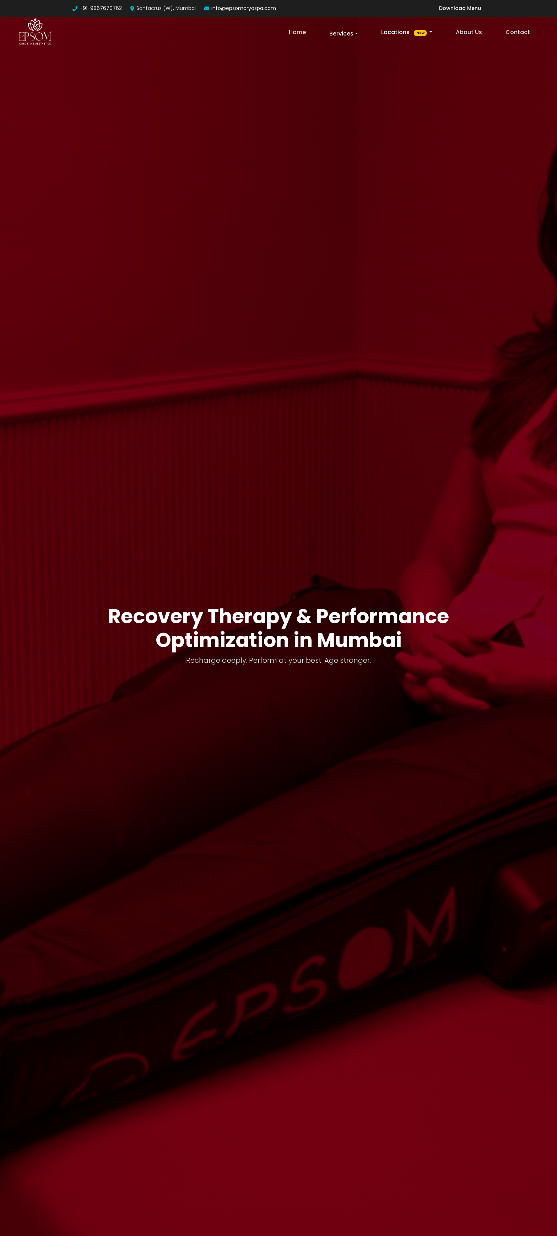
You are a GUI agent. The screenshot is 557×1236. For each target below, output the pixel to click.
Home (297, 32)
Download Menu (460, 8)
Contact (517, 32)
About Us (469, 32)
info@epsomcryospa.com (243, 8)
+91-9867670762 (101, 8)
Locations (404, 32)
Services (341, 33)
